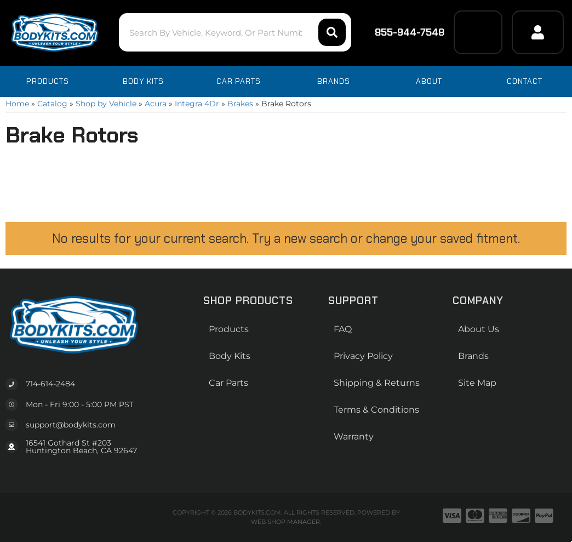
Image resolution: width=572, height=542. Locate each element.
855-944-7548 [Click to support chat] (402, 32)
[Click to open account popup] (538, 32)
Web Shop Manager (285, 522)
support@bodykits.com (71, 425)
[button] (235, 32)
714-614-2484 (50, 384)
